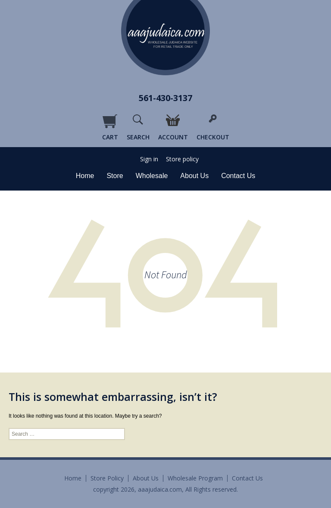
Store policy (182, 159)
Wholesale (152, 175)
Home (85, 175)
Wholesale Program (195, 478)
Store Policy (107, 478)
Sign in (149, 159)
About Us (194, 175)
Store (114, 175)
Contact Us (238, 175)
